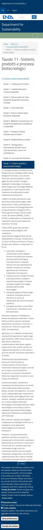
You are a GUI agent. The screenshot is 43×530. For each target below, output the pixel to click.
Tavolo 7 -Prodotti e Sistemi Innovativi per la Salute (14, 133)
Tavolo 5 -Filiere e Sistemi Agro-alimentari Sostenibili (16, 114)
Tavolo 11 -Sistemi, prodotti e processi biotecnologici (14, 165)
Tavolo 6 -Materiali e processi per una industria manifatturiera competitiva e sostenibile (18, 124)
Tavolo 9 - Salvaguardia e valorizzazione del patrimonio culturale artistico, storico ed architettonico (14, 148)
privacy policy (7, 497)
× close (21, 463)
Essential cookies (10, 502)
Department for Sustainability (14, 3)
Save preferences (9, 519)
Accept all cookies (10, 526)
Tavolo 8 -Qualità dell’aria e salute (16, 139)
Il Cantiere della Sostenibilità (17, 46)
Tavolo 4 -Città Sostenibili (13, 107)
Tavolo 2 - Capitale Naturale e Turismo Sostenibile (15, 90)
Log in (14, 10)
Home (5, 44)
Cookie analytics (9, 508)
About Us (14, 44)
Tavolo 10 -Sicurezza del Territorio (16, 158)
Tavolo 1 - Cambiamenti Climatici (16, 84)
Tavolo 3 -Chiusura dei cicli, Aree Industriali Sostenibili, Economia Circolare (16, 100)
